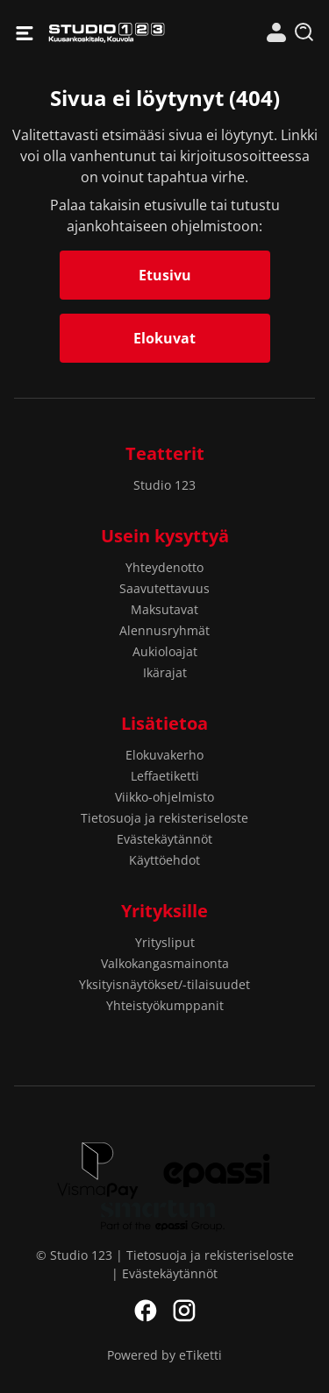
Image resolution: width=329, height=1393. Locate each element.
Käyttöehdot (164, 860)
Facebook (146, 1311)
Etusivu (165, 275)
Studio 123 (106, 33)
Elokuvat (164, 338)
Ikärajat (165, 672)
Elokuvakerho (164, 754)
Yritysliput (165, 942)
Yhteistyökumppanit (165, 1005)
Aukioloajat (164, 651)
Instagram (184, 1311)
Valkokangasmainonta (165, 963)
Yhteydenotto (164, 567)
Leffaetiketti (165, 775)
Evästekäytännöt (164, 839)
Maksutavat (164, 609)
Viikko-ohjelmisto (164, 796)
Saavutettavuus (164, 588)
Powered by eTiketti (164, 1355)
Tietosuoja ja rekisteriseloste (164, 818)
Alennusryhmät (164, 630)
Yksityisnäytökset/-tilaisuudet (164, 984)
